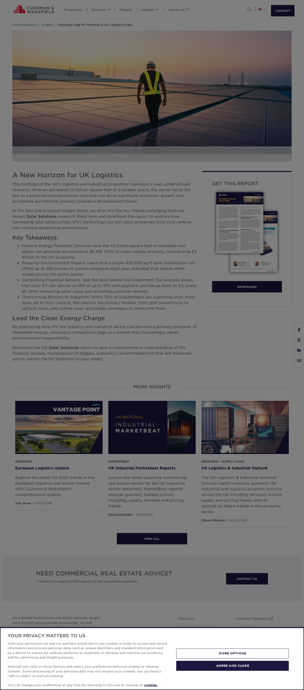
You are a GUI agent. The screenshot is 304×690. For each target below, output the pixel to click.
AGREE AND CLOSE (232, 665)
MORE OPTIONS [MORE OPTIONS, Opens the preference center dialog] (232, 653)
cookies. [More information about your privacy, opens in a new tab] (151, 685)
